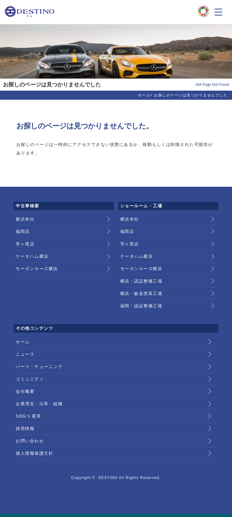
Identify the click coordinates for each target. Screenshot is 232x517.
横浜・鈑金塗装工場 (141, 293)
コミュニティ (30, 378)
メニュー (218, 12)
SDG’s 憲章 (28, 416)
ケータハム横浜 (32, 256)
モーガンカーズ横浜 (37, 268)
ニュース (25, 354)
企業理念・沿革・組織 (39, 403)
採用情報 (25, 428)
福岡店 (23, 231)
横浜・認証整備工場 (141, 281)
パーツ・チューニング (39, 366)
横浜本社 (25, 219)
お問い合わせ (30, 440)
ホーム (144, 95)
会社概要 (25, 391)
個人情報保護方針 (34, 453)
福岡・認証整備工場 (141, 305)
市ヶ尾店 (25, 243)
